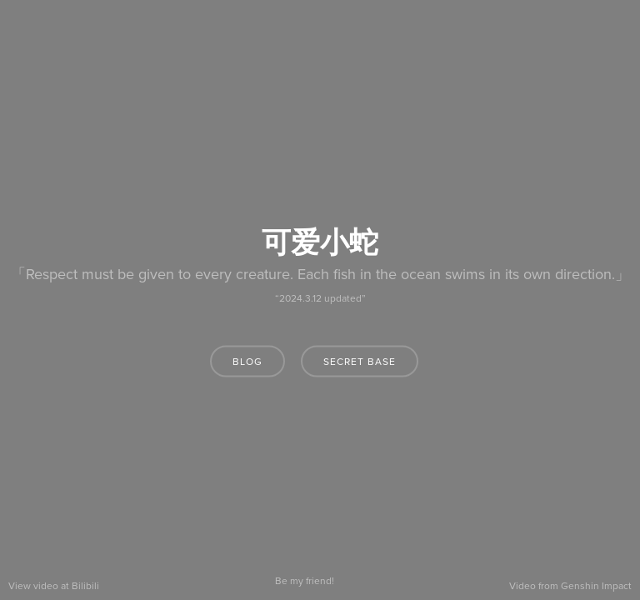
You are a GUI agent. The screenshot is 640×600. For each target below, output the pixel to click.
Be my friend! (304, 581)
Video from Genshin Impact (570, 586)
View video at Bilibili (53, 586)
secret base (359, 362)
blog (247, 362)
